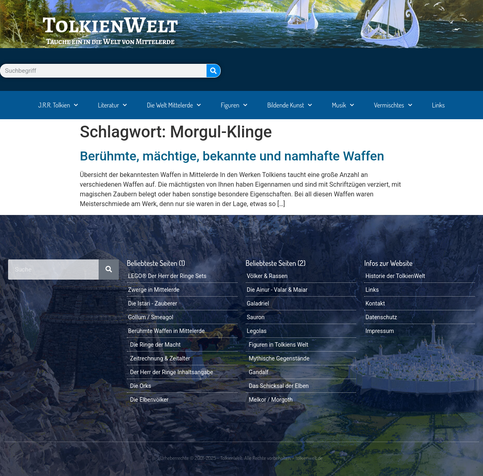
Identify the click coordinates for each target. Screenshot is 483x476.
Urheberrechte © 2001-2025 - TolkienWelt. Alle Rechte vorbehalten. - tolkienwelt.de (241, 458)
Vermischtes (393, 105)
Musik (343, 105)
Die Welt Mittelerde (174, 105)
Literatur (112, 105)
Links (438, 105)
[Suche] (213, 70)
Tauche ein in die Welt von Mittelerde (110, 41)
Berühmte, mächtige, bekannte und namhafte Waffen (232, 156)
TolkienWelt (110, 24)
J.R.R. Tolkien (58, 105)
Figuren (234, 105)
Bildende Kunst (289, 105)
